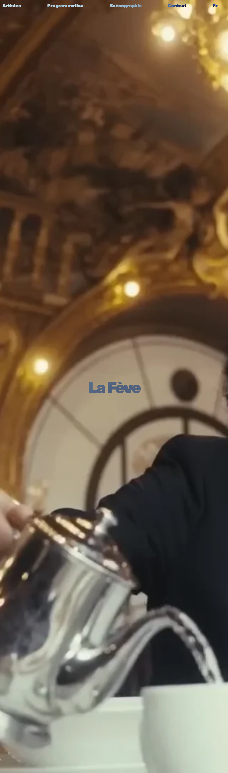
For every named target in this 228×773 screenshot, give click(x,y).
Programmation (65, 5)
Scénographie (126, 5)
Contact (177, 5)
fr (215, 5)
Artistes (11, 5)
